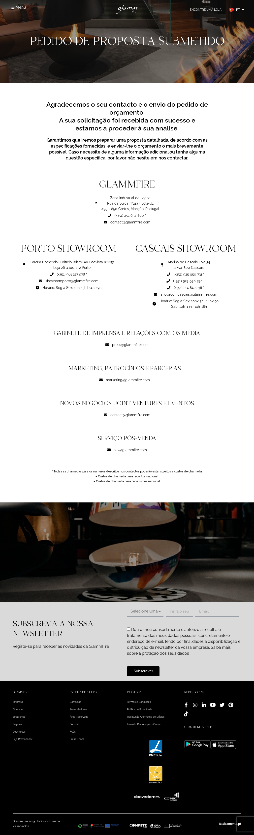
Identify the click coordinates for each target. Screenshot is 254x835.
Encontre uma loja (206, 9)
